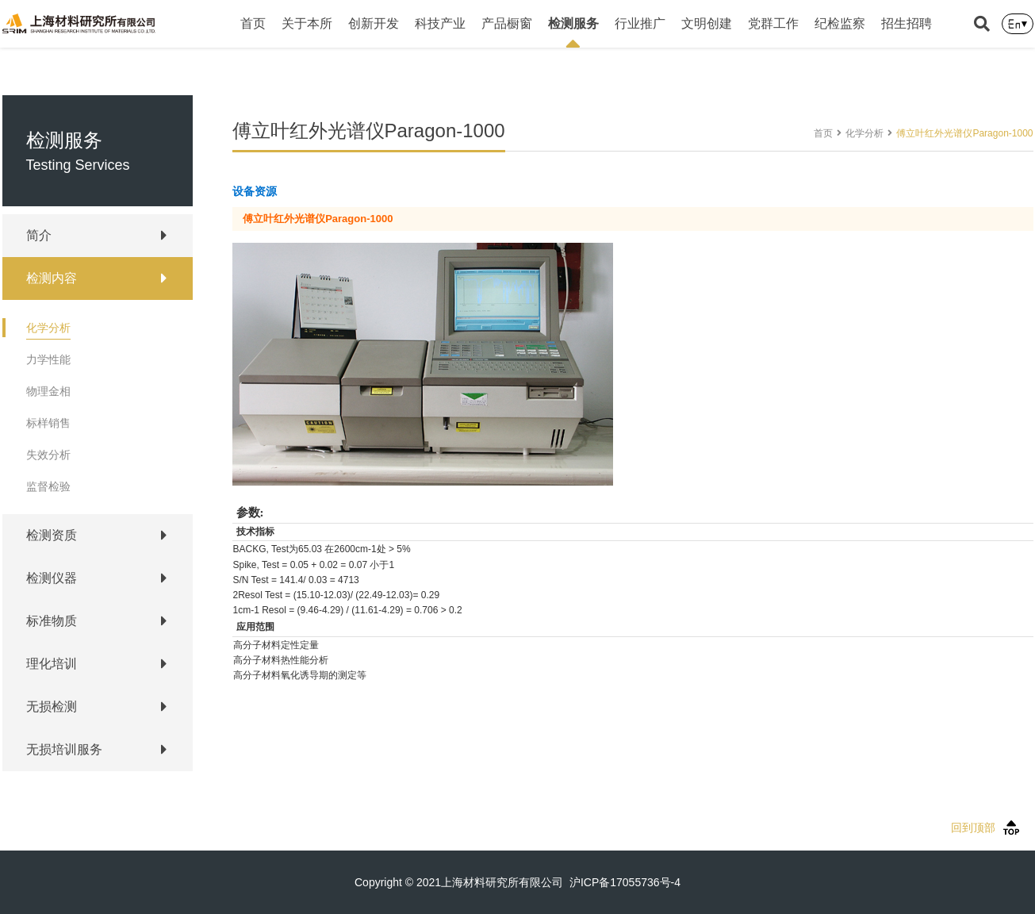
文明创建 (706, 23)
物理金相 (48, 391)
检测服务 (573, 32)
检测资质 (51, 535)
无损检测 (51, 706)
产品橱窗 (506, 23)
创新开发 (373, 23)
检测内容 (51, 278)
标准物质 (51, 621)
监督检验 (48, 486)
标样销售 (48, 423)
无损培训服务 (64, 749)
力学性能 (48, 359)
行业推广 (640, 23)
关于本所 (307, 23)
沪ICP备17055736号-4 (624, 882)
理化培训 (51, 663)
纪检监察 (840, 23)
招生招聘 (906, 23)
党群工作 (773, 23)
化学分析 (48, 327)
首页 (253, 23)
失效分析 (48, 454)
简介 (39, 235)
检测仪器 (51, 578)
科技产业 (440, 23)
